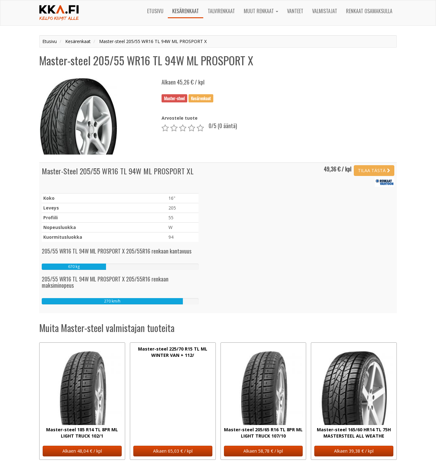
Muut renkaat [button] (261, 11)
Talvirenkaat (221, 11)
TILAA (374, 170)
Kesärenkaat (185, 11)
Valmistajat (324, 11)
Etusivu (155, 11)
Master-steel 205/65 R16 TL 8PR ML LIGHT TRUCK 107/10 (263, 433)
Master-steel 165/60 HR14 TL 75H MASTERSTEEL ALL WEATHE (354, 433)
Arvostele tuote (180, 118)
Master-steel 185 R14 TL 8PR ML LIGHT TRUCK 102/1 (82, 433)
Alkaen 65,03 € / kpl (173, 451)
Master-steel (174, 98)
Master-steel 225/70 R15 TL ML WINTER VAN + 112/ (172, 352)
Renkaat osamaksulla (369, 11)
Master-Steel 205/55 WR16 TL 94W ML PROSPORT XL (118, 171)
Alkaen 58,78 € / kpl (263, 451)
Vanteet (295, 11)
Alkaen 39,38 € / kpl (354, 451)
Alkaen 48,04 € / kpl (82, 451)
